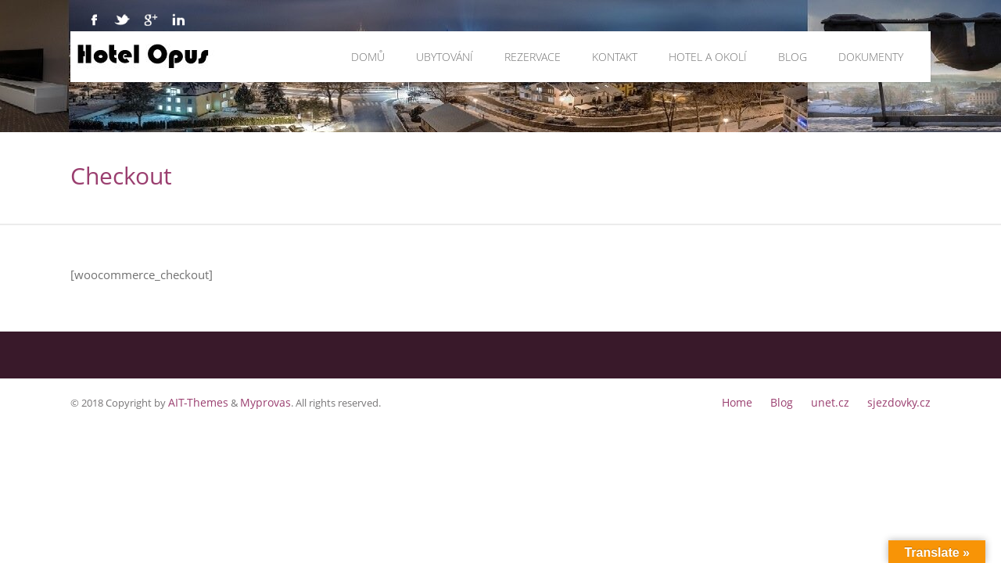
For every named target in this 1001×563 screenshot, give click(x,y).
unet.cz (839, 402)
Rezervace (532, 56)
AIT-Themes (194, 402)
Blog (792, 56)
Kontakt (614, 56)
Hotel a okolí (708, 56)
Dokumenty (870, 56)
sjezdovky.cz (902, 402)
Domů (368, 56)
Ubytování (444, 56)
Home (751, 402)
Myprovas (256, 402)
